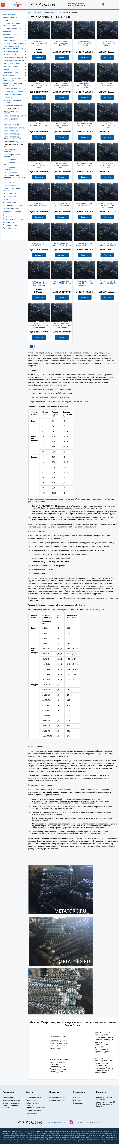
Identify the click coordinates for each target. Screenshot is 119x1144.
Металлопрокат (9, 1097)
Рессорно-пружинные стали (14, 105)
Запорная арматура (11, 35)
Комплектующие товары (13, 44)
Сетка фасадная (10, 172)
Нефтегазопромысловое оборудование (12, 84)
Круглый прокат (9, 222)
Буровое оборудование (12, 18)
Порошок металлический (13, 91)
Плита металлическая (12, 88)
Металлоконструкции (11, 63)
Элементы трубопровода (13, 219)
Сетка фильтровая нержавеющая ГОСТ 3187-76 (14, 177)
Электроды (7, 216)
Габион (6, 122)
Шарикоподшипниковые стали (12, 212)
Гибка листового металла (32, 1104)
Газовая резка (31, 1100)
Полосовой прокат (10, 225)
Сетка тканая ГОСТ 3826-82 (14, 164)
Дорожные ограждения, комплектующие (12, 25)
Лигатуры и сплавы (10, 51)
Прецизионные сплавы (12, 94)
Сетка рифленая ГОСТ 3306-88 (13, 156)
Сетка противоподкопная (14, 142)
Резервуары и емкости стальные (12, 101)
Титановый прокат (10, 193)
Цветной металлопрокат (13, 205)
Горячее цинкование (34, 1110)
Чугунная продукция (11, 208)
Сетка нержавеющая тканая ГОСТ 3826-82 (12, 138)
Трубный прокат (9, 228)
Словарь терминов (56, 1100)
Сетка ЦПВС (9, 182)
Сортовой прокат (9, 185)
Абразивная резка (33, 1097)
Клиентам (54, 1092)
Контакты (101, 1092)
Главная (31, 13)
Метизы (6, 69)
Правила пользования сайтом (89, 1123)
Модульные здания (10, 72)
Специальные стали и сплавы (11, 189)
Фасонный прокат (10, 202)
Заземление (7, 32)
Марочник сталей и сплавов (10, 1107)
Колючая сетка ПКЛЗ (12, 125)
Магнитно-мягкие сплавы (13, 57)
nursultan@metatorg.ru (76, 4)
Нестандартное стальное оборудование (13, 79)
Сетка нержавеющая (12, 134)
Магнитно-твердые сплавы (13, 60)
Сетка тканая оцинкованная (9, 168)
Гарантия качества (57, 1097)
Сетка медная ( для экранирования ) (11, 112)
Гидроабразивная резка (35, 1108)
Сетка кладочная (11, 131)
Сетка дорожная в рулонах (14, 128)
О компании (79, 1092)
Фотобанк (77, 1100)
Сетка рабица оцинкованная (9, 151)
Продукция (8, 1092)
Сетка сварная (10, 160)
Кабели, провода (9, 38)
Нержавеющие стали (11, 75)
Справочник (78, 1103)
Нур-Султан (81, 6)
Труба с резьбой (9, 196)
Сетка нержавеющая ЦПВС (15, 116)
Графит (6, 21)
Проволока (7, 97)
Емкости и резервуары (12, 1103)
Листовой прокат (10, 54)
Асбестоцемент (9, 15)
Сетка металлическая (45, 13)
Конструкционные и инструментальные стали (13, 48)
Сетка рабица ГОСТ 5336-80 (14, 146)
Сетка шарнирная (11, 119)
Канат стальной (9, 41)
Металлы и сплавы (10, 66)
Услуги (5, 199)
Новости (76, 1097)
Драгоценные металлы (12, 29)
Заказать (39, 57)
